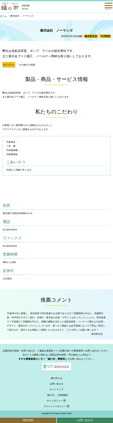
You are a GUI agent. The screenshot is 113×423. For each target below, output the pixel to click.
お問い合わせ (85, 420)
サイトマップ (56, 389)
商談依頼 (28, 420)
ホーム (3, 15)
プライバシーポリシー (56, 406)
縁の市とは (56, 378)
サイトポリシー (56, 400)
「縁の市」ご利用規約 (56, 395)
